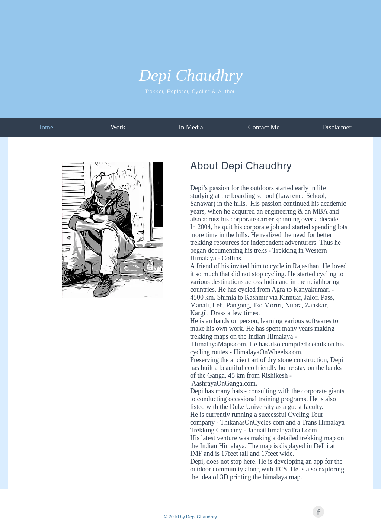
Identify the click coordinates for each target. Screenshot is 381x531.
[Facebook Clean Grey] (318, 512)
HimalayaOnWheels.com (267, 352)
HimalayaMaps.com (219, 344)
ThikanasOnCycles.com (252, 422)
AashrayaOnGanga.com (224, 383)
